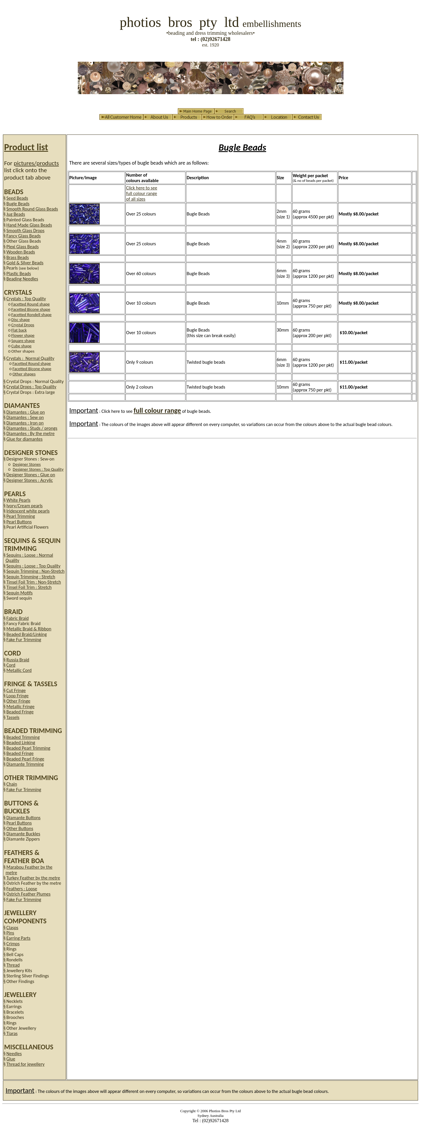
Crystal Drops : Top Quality (31, 386)
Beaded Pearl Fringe (25, 759)
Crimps (13, 943)
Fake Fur (23, 899)
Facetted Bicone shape (30, 309)
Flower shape (22, 335)
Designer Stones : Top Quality (38, 469)
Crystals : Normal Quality (30, 358)
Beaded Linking (20, 742)
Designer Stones (27, 464)
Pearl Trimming (20, 516)
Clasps (12, 927)
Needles (14, 1053)
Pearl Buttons (19, 522)
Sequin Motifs (19, 593)
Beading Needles (22, 279)
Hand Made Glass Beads (29, 225)
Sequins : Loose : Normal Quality (29, 557)
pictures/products (36, 163)
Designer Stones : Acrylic (29, 480)
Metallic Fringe (20, 706)
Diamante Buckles (23, 833)
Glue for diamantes (24, 439)
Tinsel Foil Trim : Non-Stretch (33, 582)
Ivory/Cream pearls (24, 505)
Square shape (23, 340)
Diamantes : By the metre (30, 433)
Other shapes (23, 374)
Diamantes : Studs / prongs (31, 428)
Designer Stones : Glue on (30, 474)
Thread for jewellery (25, 1064)
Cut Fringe (16, 690)
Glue (10, 1059)
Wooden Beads (20, 252)
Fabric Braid (17, 618)
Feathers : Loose (21, 888)
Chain (11, 784)
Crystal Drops (22, 324)
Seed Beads (17, 198)
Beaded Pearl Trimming (28, 748)
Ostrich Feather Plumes (28, 894)
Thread (13, 965)
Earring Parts (18, 938)
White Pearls (18, 500)
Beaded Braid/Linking (26, 634)
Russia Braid (17, 660)
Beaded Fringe (20, 712)
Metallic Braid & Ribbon (28, 629)
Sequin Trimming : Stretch (30, 576)
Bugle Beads (18, 203)
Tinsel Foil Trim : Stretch (29, 587)
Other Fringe (18, 701)
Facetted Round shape (30, 304)
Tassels (13, 717)
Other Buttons (19, 828)
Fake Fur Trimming (23, 639)
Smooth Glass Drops (25, 230)
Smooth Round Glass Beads (32, 209)
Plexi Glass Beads (22, 246)
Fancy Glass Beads (23, 236)
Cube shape (21, 346)
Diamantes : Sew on (25, 417)
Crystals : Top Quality (26, 298)
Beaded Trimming (23, 737)
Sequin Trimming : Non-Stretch (35, 571)
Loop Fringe (17, 695)
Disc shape (20, 319)
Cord (10, 665)
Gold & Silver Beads (25, 262)
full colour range (157, 410)
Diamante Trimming (25, 764)
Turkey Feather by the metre (33, 878)
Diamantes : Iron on (25, 423)
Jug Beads (15, 214)
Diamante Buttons (23, 817)
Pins (10, 933)
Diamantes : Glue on (25, 412)
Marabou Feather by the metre (29, 869)
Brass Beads (17, 257)
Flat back (19, 330)
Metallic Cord (19, 670)
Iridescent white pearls (28, 511)
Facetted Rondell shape (31, 314)
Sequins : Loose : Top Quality (33, 566)
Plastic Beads (18, 273)
